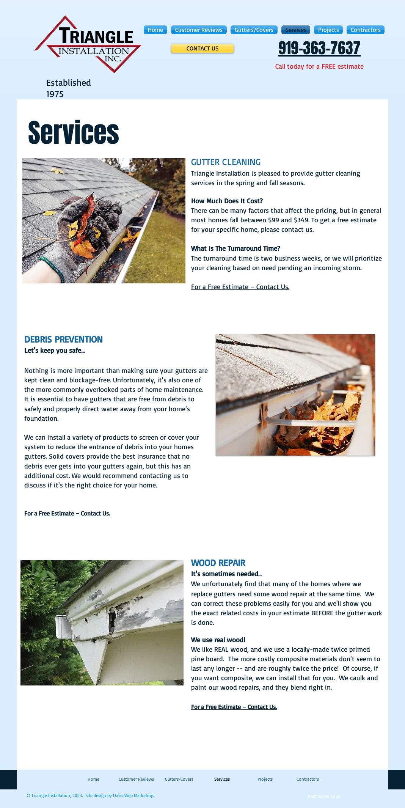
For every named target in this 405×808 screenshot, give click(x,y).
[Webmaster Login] (324, 796)
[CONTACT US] (202, 48)
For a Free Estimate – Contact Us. (240, 286)
